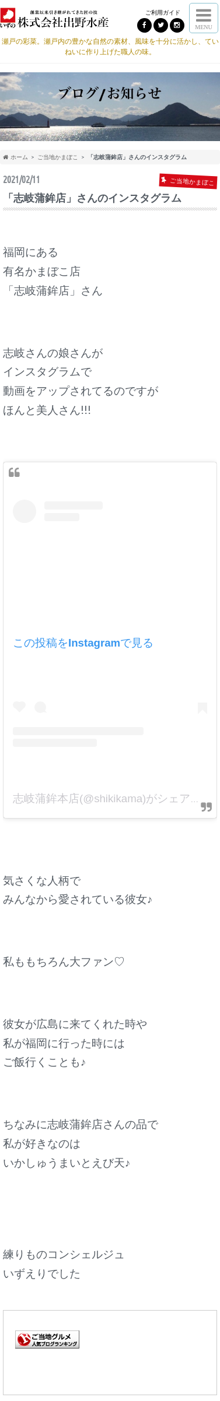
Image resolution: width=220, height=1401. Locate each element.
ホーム (15, 156)
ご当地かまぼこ (57, 156)
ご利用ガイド (162, 12)
